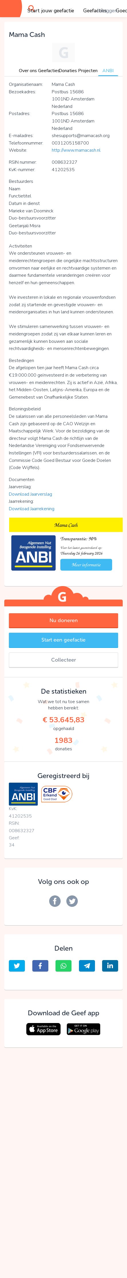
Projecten (88, 71)
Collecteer (63, 660)
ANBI (108, 71)
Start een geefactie (63, 640)
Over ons (28, 71)
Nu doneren (63, 620)
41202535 (20, 816)
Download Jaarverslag (30, 494)
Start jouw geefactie (50, 10)
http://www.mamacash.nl (76, 150)
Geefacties (49, 71)
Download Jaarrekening (31, 509)
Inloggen (107, 10)
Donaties (68, 71)
